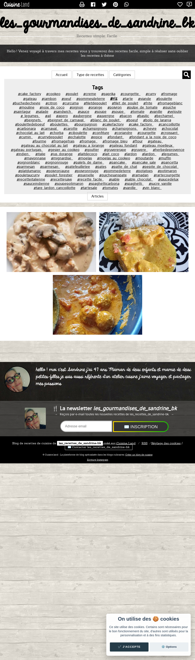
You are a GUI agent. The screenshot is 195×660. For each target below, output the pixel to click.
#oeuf (66, 99)
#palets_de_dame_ (88, 162)
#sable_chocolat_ (139, 179)
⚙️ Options (169, 646)
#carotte (70, 128)
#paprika (108, 94)
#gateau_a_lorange (88, 145)
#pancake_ (118, 162)
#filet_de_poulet (125, 103)
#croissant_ (170, 133)
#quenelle (86, 175)
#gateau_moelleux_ (158, 145)
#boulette (164, 99)
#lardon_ (149, 154)
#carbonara (26, 128)
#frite (147, 103)
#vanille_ (130, 188)
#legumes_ (170, 154)
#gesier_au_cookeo (63, 150)
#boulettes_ (59, 124)
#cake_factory (29, 94)
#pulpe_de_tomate (142, 107)
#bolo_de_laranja (157, 120)
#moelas (85, 158)
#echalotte (77, 137)
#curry (151, 94)
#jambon (49, 99)
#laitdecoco (87, 154)
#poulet (71, 94)
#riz (113, 98)
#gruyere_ (139, 150)
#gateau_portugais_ (27, 150)
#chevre (150, 128)
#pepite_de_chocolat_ (160, 166)
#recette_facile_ (90, 179)
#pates (100, 166)
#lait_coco (110, 154)
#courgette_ (130, 94)
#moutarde (144, 158)
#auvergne (105, 116)
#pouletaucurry (27, 175)
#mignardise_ (62, 158)
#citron (51, 103)
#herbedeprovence (168, 150)
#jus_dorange (61, 154)
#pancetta (169, 162)
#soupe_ (118, 111)
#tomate (137, 111)
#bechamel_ (164, 116)
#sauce (83, 111)
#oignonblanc (28, 162)
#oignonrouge (56, 162)
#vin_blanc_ (152, 188)
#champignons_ (125, 128)
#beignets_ (33, 120)
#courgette (146, 133)
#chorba (56, 133)
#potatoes (144, 171)
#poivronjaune (58, 171)
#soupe (100, 111)
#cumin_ (26, 137)
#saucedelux (168, 179)
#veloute (174, 111)
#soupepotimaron (69, 183)
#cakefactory (113, 124)
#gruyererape (115, 150)
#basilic (143, 116)
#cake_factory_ (141, 124)
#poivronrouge (86, 171)
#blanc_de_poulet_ (105, 120)
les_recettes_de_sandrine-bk (80, 443)
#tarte (128, 99)
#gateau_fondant (123, 145)
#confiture (100, 133)
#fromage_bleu (114, 141)
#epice (96, 137)
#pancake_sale (144, 162)
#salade (42, 111)
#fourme (39, 141)
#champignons (95, 128)
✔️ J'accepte (129, 646)
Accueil (61, 75)
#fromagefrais (62, 141)
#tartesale (88, 188)
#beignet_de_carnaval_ (66, 120)
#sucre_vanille (160, 183)
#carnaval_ (49, 128)
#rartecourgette (167, 175)
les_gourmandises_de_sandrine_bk (97, 23)
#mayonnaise (35, 158)
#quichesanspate (113, 175)
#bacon (125, 116)
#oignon (76, 107)
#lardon (130, 154)
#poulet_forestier (58, 175)
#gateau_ (155, 141)
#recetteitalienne (31, 179)
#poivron (114, 107)
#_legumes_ (30, 116)
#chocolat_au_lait (30, 133)
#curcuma (70, 103)
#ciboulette (77, 133)
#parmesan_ (50, 166)
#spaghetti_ (134, 183)
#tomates (110, 188)
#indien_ (23, 154)
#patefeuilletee (77, 166)
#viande (144, 99)
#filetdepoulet (95, 103)
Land (126, 443)
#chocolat (170, 128)
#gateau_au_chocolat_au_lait (44, 145)
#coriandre (123, 133)
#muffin (164, 158)
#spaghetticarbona (104, 183)
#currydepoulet (50, 137)
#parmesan (25, 166)
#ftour (137, 141)
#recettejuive (61, 179)
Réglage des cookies (166, 443)
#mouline (26, 107)
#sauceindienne (36, 183)
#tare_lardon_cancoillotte (54, 188)
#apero (62, 116)
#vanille (156, 111)
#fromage (169, 94)
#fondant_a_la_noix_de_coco (152, 137)
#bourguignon (85, 124)
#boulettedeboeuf (30, 124)
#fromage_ (88, 141)
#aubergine (82, 116)
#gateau (30, 99)
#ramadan (140, 175)
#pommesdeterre (90, 99)
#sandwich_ (63, 111)
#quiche (169, 107)
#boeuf (132, 120)
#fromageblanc (170, 103)
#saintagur (22, 111)
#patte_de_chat (124, 166)
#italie (40, 154)
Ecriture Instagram (97, 459)
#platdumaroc (29, 171)
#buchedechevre (26, 103)
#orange (95, 107)
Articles (97, 196)
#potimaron (167, 171)
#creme (89, 94)
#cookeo (53, 94)
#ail (48, 116)
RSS (144, 443)
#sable (114, 179)
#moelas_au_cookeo (113, 158)
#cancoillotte (169, 124)
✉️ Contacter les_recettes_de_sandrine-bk (99, 447)
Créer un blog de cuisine (139, 454)
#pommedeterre (117, 171)
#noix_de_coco (52, 107)
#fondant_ (115, 137)
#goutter (92, 150)
